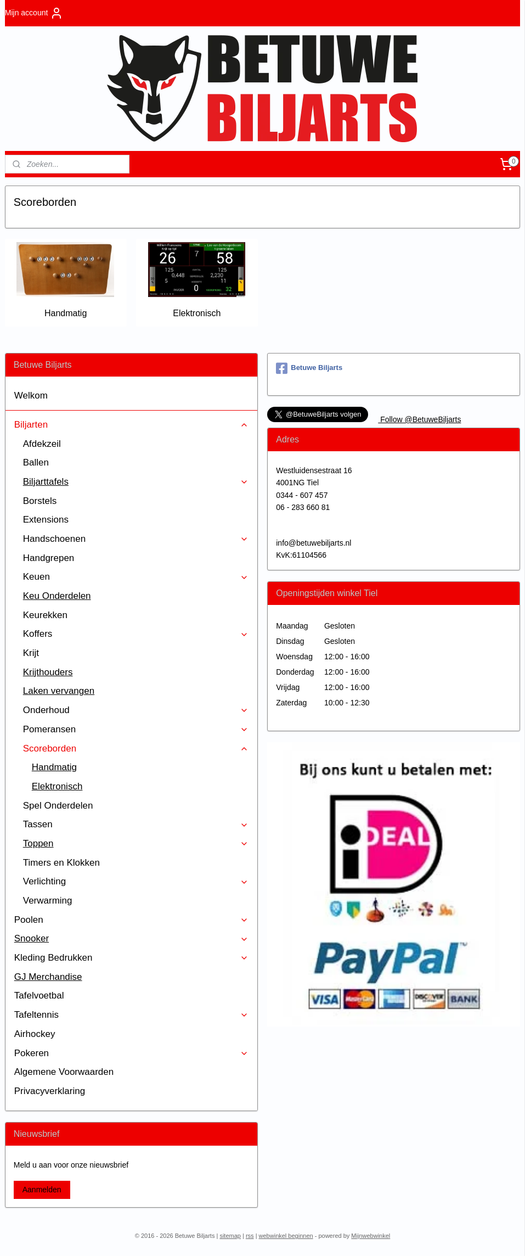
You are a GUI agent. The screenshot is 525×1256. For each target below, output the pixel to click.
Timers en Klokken (61, 862)
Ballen (36, 462)
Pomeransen (136, 729)
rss (250, 1235)
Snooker (131, 938)
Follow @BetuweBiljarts (419, 419)
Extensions (46, 519)
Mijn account (34, 13)
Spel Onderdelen (58, 805)
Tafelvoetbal (39, 995)
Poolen (131, 920)
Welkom (31, 395)
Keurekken (45, 615)
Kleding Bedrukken (131, 957)
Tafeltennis (131, 1015)
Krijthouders (48, 672)
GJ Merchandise (48, 977)
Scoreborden (136, 748)
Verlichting (136, 881)
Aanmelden (41, 1189)
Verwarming (47, 900)
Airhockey (34, 1034)
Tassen (136, 824)
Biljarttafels (136, 481)
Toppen (136, 843)
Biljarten (131, 424)
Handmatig (65, 313)
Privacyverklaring (49, 1091)
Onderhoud (136, 710)
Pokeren (131, 1053)
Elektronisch (197, 313)
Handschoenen (136, 539)
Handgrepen (49, 558)
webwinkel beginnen (286, 1235)
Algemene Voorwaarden (64, 1072)
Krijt (31, 653)
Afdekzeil (42, 444)
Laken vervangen (58, 691)
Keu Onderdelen (57, 596)
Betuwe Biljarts (309, 368)
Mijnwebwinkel (370, 1235)
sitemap (230, 1235)
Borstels (40, 501)
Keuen (136, 576)
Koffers (136, 634)
